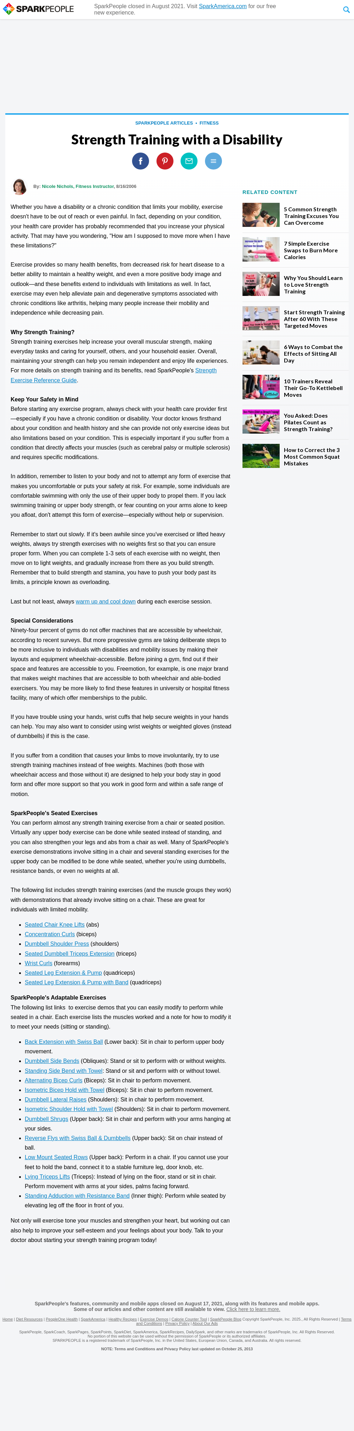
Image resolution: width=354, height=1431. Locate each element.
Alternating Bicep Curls (53, 1080)
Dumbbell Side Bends (52, 1061)
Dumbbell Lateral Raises (55, 1100)
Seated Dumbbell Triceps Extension (69, 954)
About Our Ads (205, 1323)
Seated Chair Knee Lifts (55, 925)
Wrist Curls (38, 963)
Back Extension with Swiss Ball (64, 1042)
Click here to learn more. (253, 1309)
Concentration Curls (50, 934)
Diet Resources (29, 1319)
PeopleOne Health (62, 1319)
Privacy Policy (177, 1323)
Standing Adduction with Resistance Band (77, 1196)
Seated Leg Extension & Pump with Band (77, 982)
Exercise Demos (154, 1319)
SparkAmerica (93, 1319)
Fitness (209, 123)
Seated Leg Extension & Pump (63, 973)
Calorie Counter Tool (189, 1319)
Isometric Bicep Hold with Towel (64, 1090)
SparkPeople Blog (225, 1319)
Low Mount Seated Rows (56, 1157)
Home (7, 1319)
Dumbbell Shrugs (46, 1119)
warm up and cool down (106, 602)
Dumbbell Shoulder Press (57, 944)
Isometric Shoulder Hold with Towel (69, 1109)
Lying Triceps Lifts (47, 1177)
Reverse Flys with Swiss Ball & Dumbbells (78, 1138)
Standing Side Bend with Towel (63, 1071)
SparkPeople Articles (164, 123)
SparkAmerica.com (223, 6)
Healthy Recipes (122, 1319)
